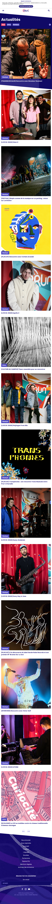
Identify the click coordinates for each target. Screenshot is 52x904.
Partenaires (26, 858)
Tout (3, 24)
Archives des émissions (26, 867)
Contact (26, 849)
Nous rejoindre (26, 843)
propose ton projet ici (26, 6)
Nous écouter (26, 840)
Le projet (26, 846)
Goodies (26, 855)
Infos (9, 24)
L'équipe (26, 852)
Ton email (26, 879)
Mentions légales (26, 864)
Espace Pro (26, 861)
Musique (16, 24)
